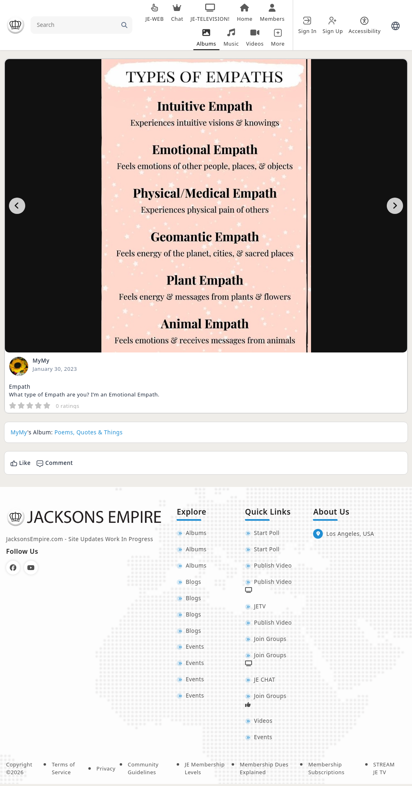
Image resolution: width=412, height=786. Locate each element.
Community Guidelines (143, 770)
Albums (196, 533)
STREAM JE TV (384, 770)
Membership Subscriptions (326, 770)
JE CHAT (264, 681)
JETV (260, 607)
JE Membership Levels (205, 770)
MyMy (41, 360)
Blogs (193, 582)
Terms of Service (63, 770)
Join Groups (270, 640)
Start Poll (267, 533)
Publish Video (273, 566)
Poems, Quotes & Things (89, 432)
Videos (263, 722)
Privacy (106, 770)
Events (195, 648)
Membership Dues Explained (264, 770)
